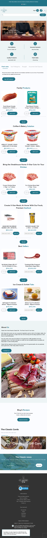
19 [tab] (24, 116)
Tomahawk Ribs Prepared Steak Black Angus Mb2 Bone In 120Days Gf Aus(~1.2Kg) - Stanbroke (32, 265)
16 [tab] (21, 116)
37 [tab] (22, 118)
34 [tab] (44, 116)
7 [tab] (9, 116)
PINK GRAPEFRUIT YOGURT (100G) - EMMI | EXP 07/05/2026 (32, 145)
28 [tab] (36, 116)
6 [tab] (8, 116)
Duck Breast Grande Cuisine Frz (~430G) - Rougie (9, 107)
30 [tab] (39, 116)
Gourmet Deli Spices (35, 66)
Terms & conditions (23, 498)
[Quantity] (3, 113)
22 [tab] (28, 116)
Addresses (23, 514)
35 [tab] (45, 116)
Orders (23, 511)
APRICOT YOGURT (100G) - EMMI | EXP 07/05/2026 (9, 145)
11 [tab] (14, 116)
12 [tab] (15, 116)
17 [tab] (22, 116)
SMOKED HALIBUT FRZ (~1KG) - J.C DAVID (32, 227)
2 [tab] (3, 116)
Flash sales (5, 66)
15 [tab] (19, 116)
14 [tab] (18, 116)
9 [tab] (12, 116)
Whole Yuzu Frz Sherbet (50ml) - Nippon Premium (32, 303)
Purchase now (5, 435)
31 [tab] (40, 116)
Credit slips (23, 513)
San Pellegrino (15, 66)
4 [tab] (5, 116)
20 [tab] (26, 116)
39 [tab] (24, 118)
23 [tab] (30, 116)
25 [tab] (32, 116)
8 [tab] (10, 116)
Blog (20, 4)
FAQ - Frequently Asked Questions (23, 501)
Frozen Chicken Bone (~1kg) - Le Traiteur (9, 186)
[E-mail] (7, 233)
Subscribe (39, 465)
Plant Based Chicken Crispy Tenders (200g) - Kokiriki (32, 107)
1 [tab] (1, 116)
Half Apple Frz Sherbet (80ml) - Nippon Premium (9, 303)
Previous (2, 104)
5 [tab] (6, 116)
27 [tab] (35, 116)
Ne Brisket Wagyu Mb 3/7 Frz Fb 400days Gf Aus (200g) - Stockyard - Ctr (9, 265)
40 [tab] (26, 118)
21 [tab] (27, 116)
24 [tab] (31, 116)
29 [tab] (37, 116)
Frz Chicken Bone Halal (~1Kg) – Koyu (32, 186)
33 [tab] (43, 116)
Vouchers (23, 516)
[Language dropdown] (24, 4)
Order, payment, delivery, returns (23, 499)
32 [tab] (41, 116)
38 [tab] (23, 118)
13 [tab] (17, 116)
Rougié (24, 66)
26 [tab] (33, 116)
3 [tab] (4, 116)
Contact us (23, 503)
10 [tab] (13, 116)
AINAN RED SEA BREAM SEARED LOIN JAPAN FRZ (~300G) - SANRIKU (9, 227)
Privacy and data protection (23, 496)
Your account (23, 507)
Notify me (16, 233)
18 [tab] (23, 116)
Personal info (23, 509)
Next (44, 104)
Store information (23, 521)
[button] (8, 79)
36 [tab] (21, 118)
